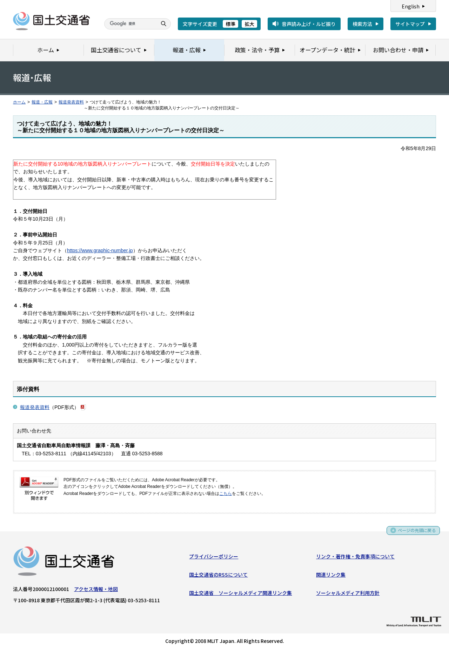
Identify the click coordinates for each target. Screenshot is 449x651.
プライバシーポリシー (213, 557)
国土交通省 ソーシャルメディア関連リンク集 (240, 594)
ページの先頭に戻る (414, 532)
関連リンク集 (331, 575)
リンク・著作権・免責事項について (355, 557)
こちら (225, 493)
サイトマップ (410, 23)
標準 (230, 23)
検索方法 (362, 23)
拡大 (249, 23)
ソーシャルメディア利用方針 (348, 594)
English (411, 6)
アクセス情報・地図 (96, 590)
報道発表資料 (71, 102)
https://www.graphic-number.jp (100, 250)
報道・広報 (42, 102)
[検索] (130, 24)
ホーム (19, 102)
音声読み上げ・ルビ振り (309, 23)
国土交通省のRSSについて (218, 575)
